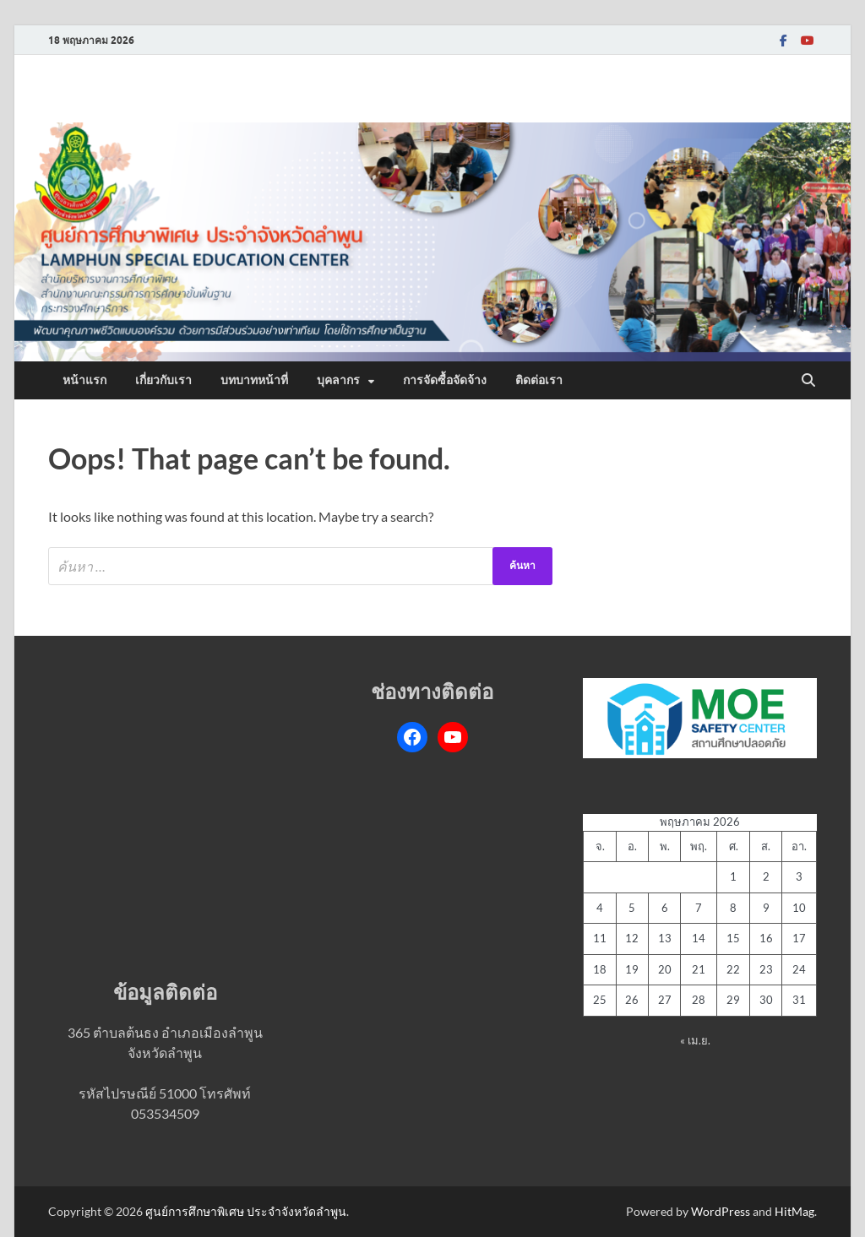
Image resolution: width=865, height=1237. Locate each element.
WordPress (720, 1211)
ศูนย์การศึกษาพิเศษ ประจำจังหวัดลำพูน (245, 1211)
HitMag (794, 1211)
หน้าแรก (84, 380)
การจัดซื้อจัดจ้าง (445, 380)
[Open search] (808, 380)
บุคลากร (338, 380)
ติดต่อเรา (539, 380)
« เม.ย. (695, 1040)
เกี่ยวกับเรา (163, 380)
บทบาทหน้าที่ (254, 380)
